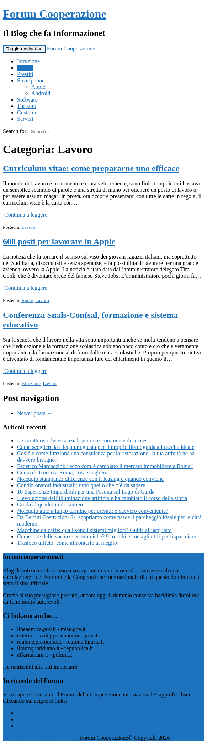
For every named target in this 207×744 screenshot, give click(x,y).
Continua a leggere (25, 215)
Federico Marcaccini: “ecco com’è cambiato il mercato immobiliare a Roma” (105, 466)
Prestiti (25, 74)
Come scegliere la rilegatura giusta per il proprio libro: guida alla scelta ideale (105, 447)
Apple (38, 87)
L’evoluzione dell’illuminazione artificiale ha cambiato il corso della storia (102, 498)
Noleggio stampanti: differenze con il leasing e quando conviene (90, 479)
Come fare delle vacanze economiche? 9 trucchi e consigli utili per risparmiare (106, 536)
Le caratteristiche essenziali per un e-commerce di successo (85, 441)
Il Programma (32, 719)
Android (40, 93)
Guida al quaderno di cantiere (50, 504)
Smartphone (30, 80)
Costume (27, 112)
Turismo (26, 106)
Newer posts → (35, 413)
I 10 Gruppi (30, 726)
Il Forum (27, 713)
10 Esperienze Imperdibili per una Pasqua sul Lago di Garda (85, 492)
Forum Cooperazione (54, 13)
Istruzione (28, 61)
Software (27, 100)
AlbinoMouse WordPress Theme (40, 738)
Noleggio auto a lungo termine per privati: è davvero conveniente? (92, 511)
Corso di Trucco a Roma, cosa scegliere (62, 472)
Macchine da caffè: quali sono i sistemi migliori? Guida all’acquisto (94, 530)
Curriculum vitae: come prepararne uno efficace (91, 168)
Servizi (25, 119)
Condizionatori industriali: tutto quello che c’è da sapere (81, 485)
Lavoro (25, 68)
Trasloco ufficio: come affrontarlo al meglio (67, 543)
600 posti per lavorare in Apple (59, 241)
